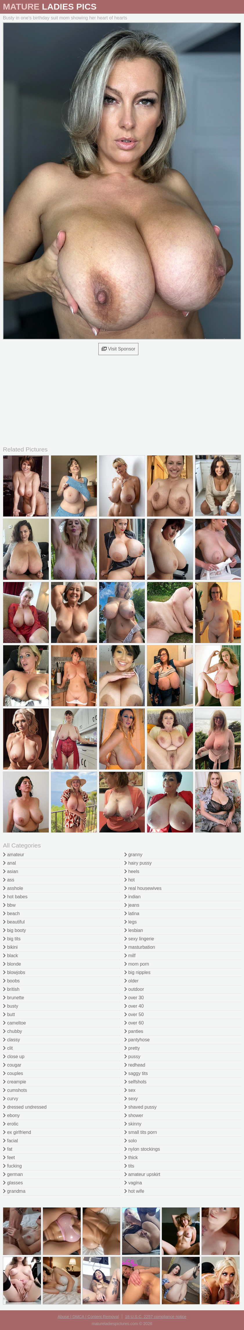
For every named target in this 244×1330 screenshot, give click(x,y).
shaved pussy (140, 1107)
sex (129, 1090)
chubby (12, 1031)
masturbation (139, 947)
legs (130, 921)
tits (129, 1165)
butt (9, 1014)
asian (10, 871)
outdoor (134, 989)
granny (133, 854)
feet (9, 1157)
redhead (134, 1064)
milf (129, 955)
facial (10, 1140)
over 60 (134, 1022)
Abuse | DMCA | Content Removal (88, 1316)
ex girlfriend (17, 1132)
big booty (14, 930)
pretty (132, 1048)
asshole (13, 888)
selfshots (135, 1081)
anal (9, 863)
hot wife (134, 1191)
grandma (14, 1191)
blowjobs (14, 972)
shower (133, 1115)
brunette (13, 997)
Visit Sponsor (118, 348)
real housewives (143, 888)
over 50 (134, 1014)
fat (7, 1149)
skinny (133, 1123)
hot (129, 879)
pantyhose (137, 1039)
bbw (9, 905)
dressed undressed (25, 1107)
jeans (132, 905)
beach (11, 913)
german (13, 1174)
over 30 (134, 997)
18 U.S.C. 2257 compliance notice (156, 1316)
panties (133, 1031)
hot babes (15, 896)
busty (10, 1006)
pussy (132, 1056)
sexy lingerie (139, 938)
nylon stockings (142, 1149)
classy (11, 1039)
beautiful (14, 921)
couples (13, 1073)
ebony (11, 1115)
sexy (131, 1098)
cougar (12, 1064)
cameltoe (14, 1022)
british (11, 989)
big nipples (137, 972)
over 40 (134, 1006)
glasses (13, 1182)
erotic (11, 1123)
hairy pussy (138, 863)
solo (130, 1140)
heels (132, 871)
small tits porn (140, 1132)
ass (8, 879)
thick (131, 1157)
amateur (13, 854)
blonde (12, 964)
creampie (14, 1081)
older (131, 980)
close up (13, 1056)
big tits (12, 938)
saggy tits (136, 1073)
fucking (12, 1165)
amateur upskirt (142, 1174)
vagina (133, 1182)
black (10, 955)
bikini (10, 947)
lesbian (133, 930)
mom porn (136, 964)
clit (8, 1048)
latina (132, 913)
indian (132, 896)
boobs (11, 980)
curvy (10, 1098)
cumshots (15, 1090)
